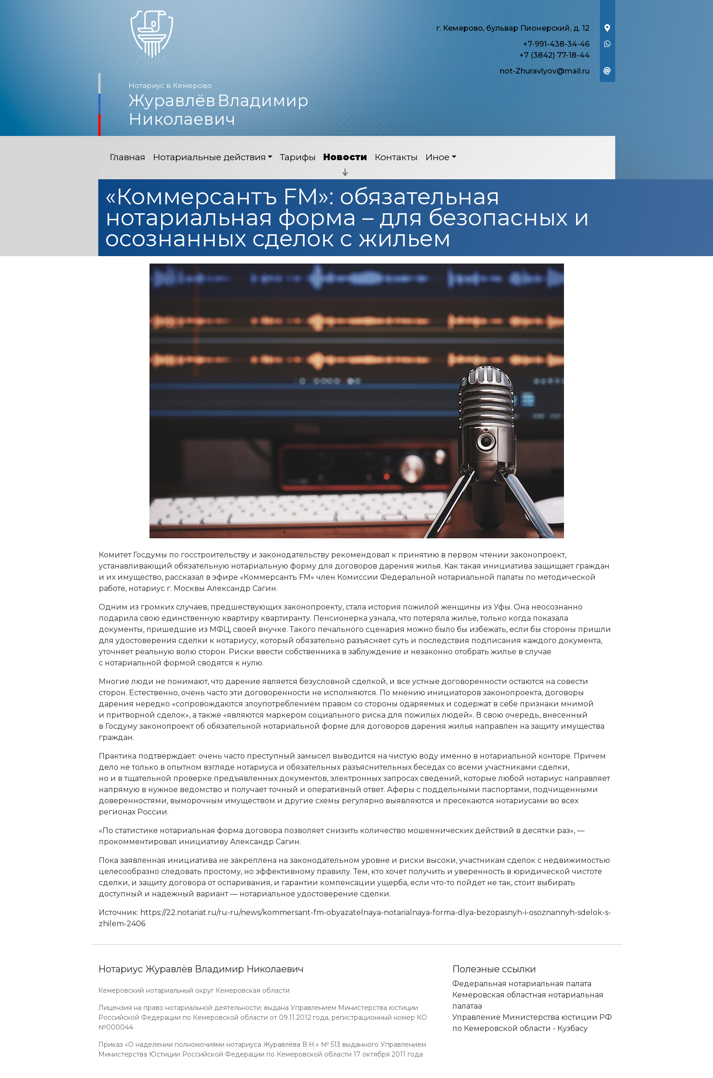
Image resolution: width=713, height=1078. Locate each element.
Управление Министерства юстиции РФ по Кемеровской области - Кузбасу (532, 1023)
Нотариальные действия (209, 157)
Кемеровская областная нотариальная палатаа (528, 1000)
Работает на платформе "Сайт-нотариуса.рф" (542, 1072)
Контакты (396, 157)
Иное (437, 157)
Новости (345, 157)
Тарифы (298, 157)
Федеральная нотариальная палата (521, 983)
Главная (127, 157)
